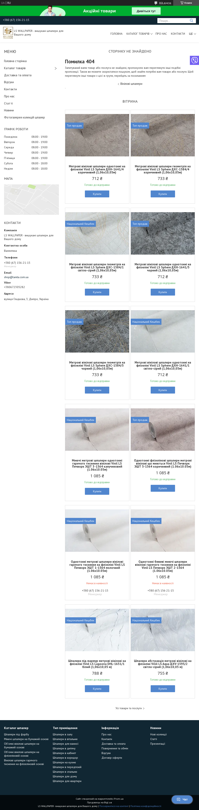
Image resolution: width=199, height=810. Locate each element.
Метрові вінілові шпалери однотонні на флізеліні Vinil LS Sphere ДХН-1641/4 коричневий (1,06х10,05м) (97, 169)
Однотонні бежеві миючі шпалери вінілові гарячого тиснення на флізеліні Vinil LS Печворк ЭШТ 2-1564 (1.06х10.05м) (163, 566)
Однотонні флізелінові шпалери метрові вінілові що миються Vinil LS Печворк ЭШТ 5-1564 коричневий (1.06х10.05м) (163, 463)
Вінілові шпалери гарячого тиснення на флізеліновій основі (24, 762)
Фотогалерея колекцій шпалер (24, 117)
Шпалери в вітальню (65, 739)
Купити (97, 194)
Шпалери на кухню (64, 762)
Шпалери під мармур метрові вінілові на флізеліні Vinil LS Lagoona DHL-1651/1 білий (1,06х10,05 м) (97, 663)
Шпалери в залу (62, 734)
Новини (9, 110)
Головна (116, 33)
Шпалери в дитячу (64, 748)
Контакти (178, 33)
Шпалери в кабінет (64, 753)
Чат (182, 799)
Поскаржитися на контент (114, 806)
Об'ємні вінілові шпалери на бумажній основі (21, 745)
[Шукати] (191, 20)
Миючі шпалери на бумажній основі (26, 739)
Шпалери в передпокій (67, 767)
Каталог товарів (138, 33)
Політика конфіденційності (145, 806)
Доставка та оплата (17, 75)
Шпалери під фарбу (16, 734)
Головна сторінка (15, 61)
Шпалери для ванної (65, 743)
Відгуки (9, 82)
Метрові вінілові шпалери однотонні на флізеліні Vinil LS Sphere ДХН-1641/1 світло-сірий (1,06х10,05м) (163, 365)
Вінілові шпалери (131, 84)
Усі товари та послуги (129, 708)
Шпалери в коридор (65, 757)
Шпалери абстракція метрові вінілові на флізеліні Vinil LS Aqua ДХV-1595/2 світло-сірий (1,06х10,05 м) (162, 663)
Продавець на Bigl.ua (99, 802)
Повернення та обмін (115, 748)
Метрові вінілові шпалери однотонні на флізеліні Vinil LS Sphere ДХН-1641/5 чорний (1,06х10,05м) (163, 267)
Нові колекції (158, 734)
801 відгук (165, 2)
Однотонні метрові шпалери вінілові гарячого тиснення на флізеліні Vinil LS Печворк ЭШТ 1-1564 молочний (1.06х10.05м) (97, 566)
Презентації (157, 743)
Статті (8, 103)
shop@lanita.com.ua (16, 277)
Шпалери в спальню (65, 771)
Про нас (161, 33)
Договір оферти (112, 757)
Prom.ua (118, 798)
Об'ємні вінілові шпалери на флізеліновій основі (21, 753)
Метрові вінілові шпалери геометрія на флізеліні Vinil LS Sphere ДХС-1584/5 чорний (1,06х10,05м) (97, 365)
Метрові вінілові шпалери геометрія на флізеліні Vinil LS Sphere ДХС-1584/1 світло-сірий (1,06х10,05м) (97, 267)
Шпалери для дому (65, 776)
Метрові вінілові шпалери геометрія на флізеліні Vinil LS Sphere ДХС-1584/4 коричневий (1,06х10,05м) (163, 169)
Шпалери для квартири (67, 781)
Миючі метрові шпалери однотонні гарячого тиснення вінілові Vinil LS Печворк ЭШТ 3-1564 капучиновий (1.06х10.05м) (97, 465)
